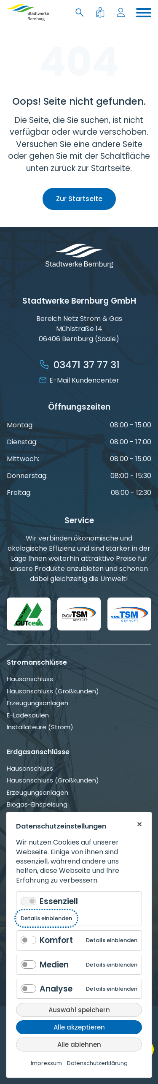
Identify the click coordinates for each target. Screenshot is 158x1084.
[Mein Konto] (122, 13)
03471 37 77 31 (87, 365)
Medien (54, 964)
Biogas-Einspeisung (37, 804)
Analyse (56, 988)
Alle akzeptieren (79, 1027)
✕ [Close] (139, 824)
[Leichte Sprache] (102, 13)
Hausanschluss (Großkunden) (53, 691)
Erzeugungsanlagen (37, 702)
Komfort (56, 940)
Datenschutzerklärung (97, 1063)
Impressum (46, 1063)
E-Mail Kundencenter (84, 380)
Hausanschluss (30, 678)
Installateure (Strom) (40, 727)
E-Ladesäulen (28, 715)
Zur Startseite (79, 199)
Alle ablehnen (79, 1044)
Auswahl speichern (79, 1009)
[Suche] (81, 13)
